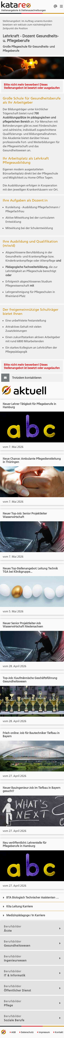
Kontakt (58, 1032)
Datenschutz (26, 1032)
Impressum (43, 1032)
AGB (13, 1032)
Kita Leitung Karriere (18, 906)
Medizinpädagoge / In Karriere (24, 915)
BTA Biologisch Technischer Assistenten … (31, 897)
